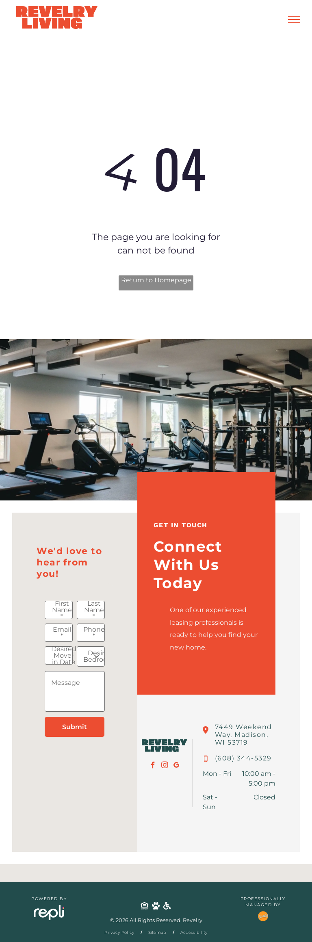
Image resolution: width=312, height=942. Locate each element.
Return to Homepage (156, 280)
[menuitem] (120, 932)
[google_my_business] (176, 766)
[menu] (294, 19)
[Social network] (145, 906)
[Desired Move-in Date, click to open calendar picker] (59, 655)
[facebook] (153, 766)
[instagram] (165, 766)
